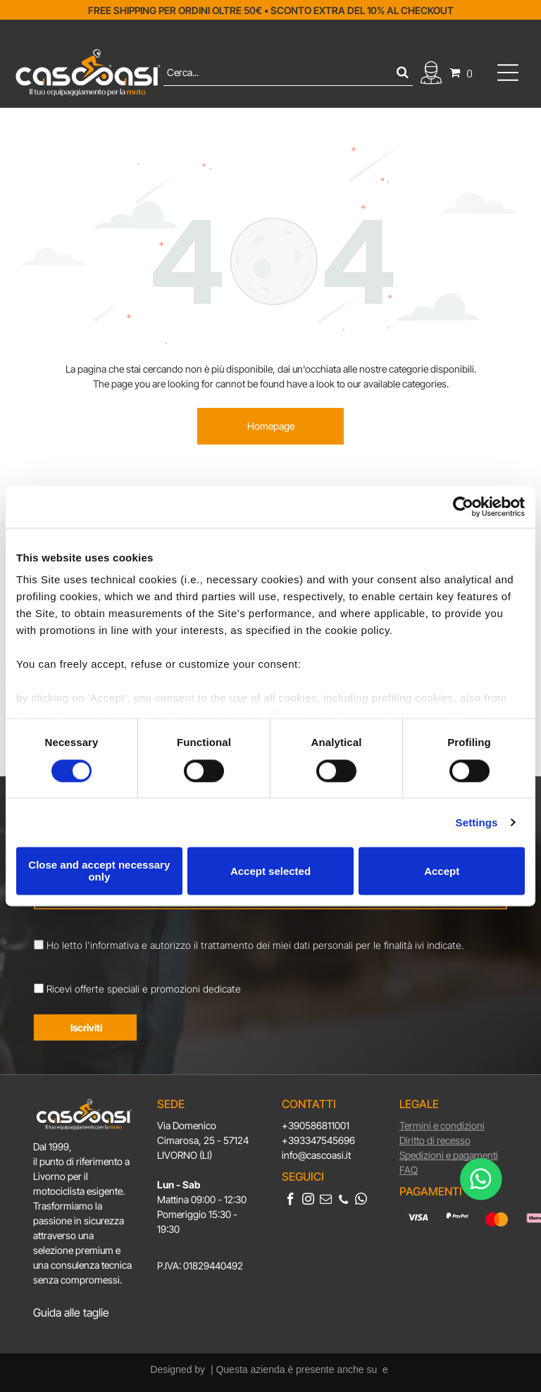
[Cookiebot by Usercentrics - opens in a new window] (463, 506)
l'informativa (112, 945)
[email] (326, 1201)
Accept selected (270, 871)
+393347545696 (318, 1140)
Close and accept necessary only (99, 871)
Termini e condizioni (442, 1125)
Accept (441, 871)
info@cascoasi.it (316, 1155)
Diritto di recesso (435, 1140)
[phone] (343, 1201)
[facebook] (290, 1201)
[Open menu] (507, 72)
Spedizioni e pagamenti (448, 1155)
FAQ (408, 1170)
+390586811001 (315, 1125)
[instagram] (308, 1201)
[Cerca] (288, 72)
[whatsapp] (361, 1201)
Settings (477, 822)
